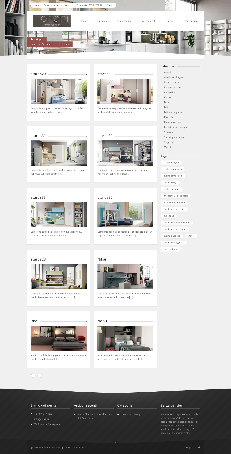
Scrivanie (168, 132)
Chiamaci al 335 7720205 (89, 5)
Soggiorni (169, 142)
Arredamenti (149, 21)
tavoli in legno (171, 249)
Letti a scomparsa (173, 112)
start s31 (38, 135)
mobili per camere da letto (177, 222)
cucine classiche (172, 235)
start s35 (104, 197)
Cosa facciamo (123, 21)
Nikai (101, 259)
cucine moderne (172, 189)
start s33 (38, 197)
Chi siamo (102, 21)
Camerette (169, 92)
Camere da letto (172, 87)
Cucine (170, 21)
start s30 (104, 73)
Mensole (168, 117)
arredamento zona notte (176, 195)
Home (37, 5)
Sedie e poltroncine (174, 137)
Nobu (102, 320)
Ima (34, 320)
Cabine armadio (172, 82)
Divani (167, 102)
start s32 (104, 135)
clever (191, 235)
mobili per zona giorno (175, 229)
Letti (166, 107)
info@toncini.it (41, 419)
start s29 (38, 73)
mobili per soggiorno (174, 242)
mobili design (170, 182)
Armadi (167, 72)
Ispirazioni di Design (131, 414)
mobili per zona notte (174, 209)
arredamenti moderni (174, 202)
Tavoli (167, 147)
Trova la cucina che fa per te (58, 5)
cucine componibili (173, 175)
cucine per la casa (173, 169)
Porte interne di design (175, 127)
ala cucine (169, 215)
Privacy (110, 5)
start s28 (38, 259)
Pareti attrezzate (172, 122)
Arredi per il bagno (173, 77)
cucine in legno (171, 162)
